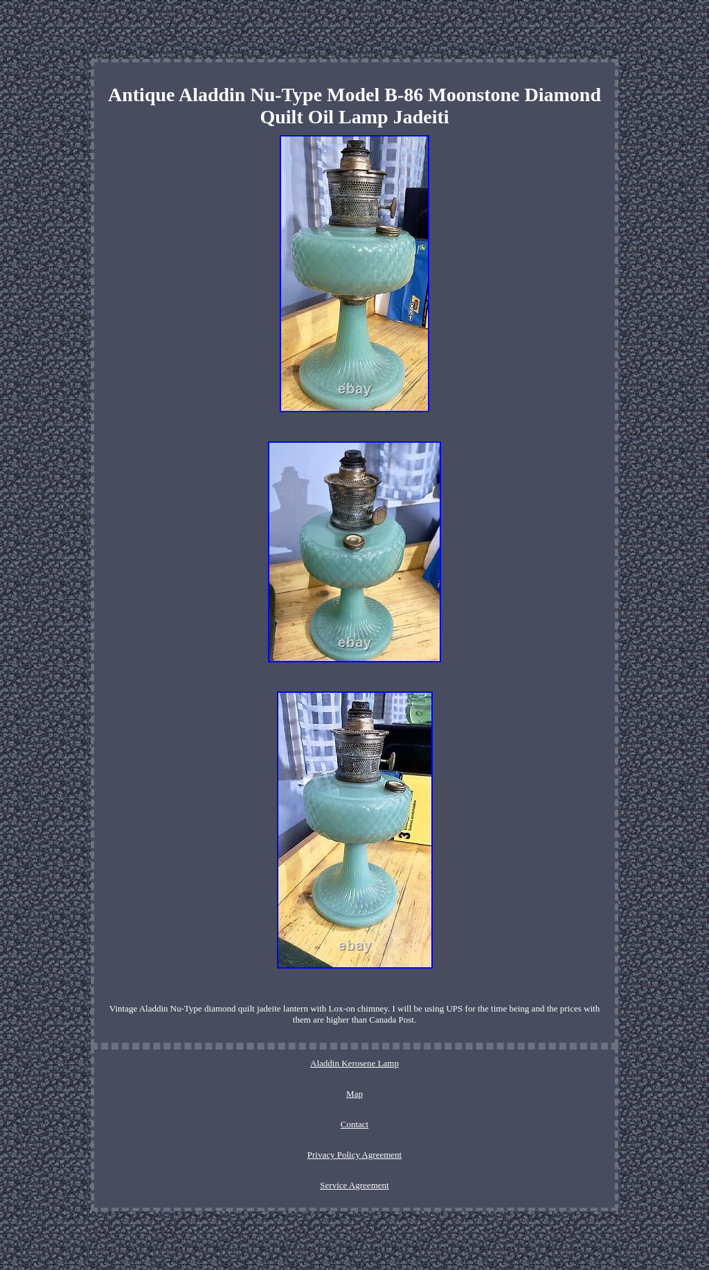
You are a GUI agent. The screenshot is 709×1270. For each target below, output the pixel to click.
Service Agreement (354, 1185)
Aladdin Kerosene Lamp (354, 1063)
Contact (354, 1124)
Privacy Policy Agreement (354, 1154)
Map (354, 1093)
